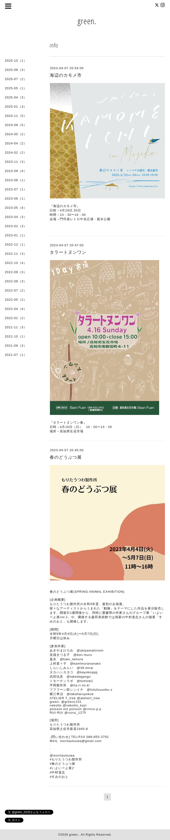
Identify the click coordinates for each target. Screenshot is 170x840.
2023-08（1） (16, 180)
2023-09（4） (16, 171)
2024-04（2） (16, 143)
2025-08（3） (16, 70)
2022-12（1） (16, 244)
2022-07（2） (16, 290)
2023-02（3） (16, 226)
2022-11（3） (16, 253)
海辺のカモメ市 (66, 75)
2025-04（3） (16, 97)
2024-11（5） (16, 116)
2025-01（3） (16, 106)
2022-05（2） (16, 299)
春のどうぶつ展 (66, 457)
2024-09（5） (16, 125)
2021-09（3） (16, 345)
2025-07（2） (16, 79)
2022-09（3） (16, 272)
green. (86, 21)
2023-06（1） (16, 198)
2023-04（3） (16, 217)
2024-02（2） (16, 152)
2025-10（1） (16, 60)
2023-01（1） (16, 235)
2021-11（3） (16, 327)
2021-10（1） (16, 336)
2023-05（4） (16, 208)
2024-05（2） (16, 134)
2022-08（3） (16, 281)
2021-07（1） (16, 355)
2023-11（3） (16, 162)
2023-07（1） (16, 189)
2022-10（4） (16, 263)
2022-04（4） (16, 309)
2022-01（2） (16, 318)
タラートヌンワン (68, 252)
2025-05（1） (16, 88)
